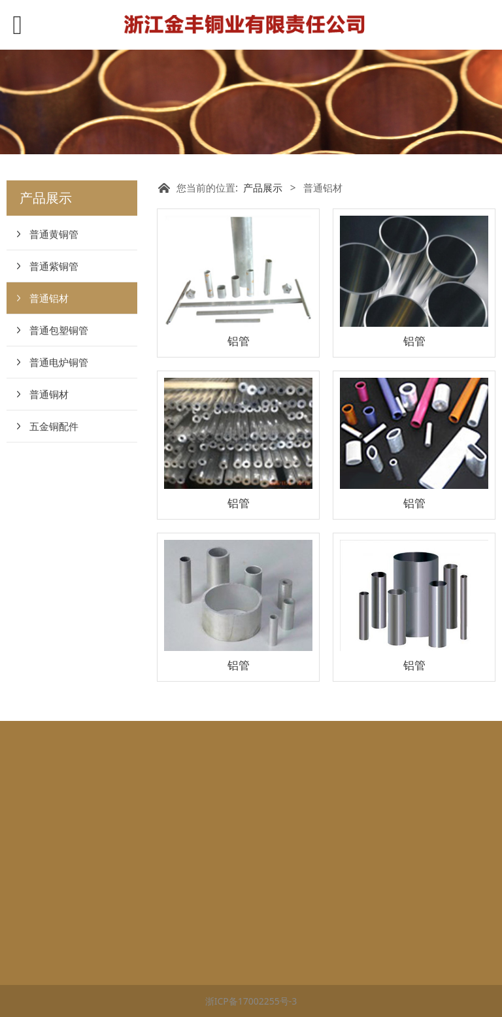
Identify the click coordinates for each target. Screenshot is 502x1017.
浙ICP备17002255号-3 (251, 1001)
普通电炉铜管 (58, 362)
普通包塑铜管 (58, 330)
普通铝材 (49, 298)
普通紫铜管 (53, 266)
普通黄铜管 (53, 234)
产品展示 (262, 188)
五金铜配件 (53, 426)
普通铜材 (49, 394)
